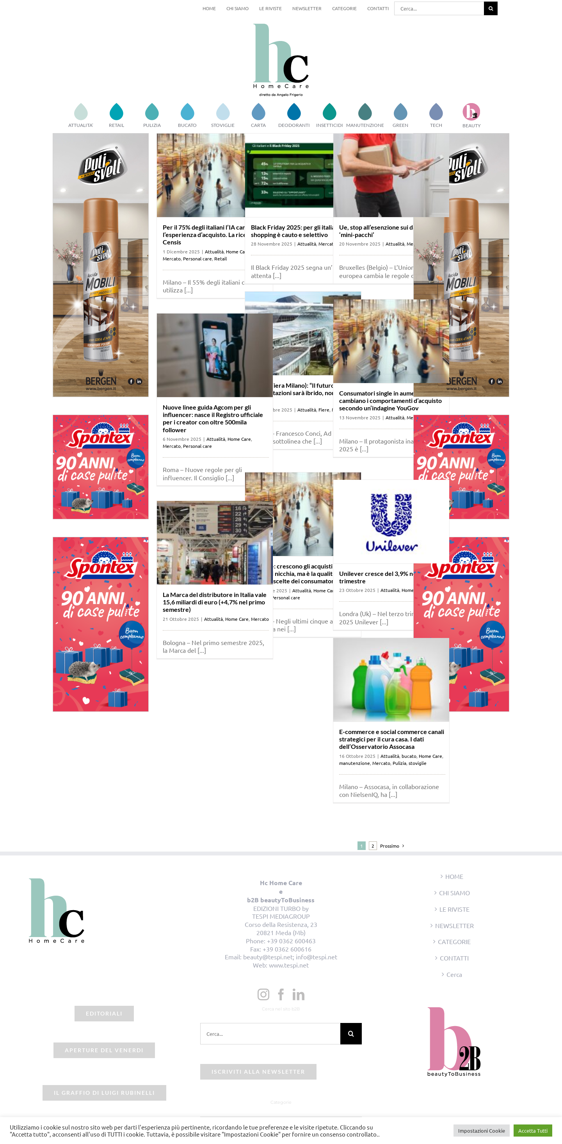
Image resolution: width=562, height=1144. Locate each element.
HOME (454, 876)
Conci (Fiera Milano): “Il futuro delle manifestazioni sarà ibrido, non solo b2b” (300, 392)
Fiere (323, 409)
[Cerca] (491, 8)
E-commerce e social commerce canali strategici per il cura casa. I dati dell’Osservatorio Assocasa (391, 739)
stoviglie (418, 763)
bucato (409, 756)
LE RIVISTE (454, 909)
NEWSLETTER (454, 925)
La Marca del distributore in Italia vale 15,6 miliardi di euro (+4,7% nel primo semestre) (215, 602)
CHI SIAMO (454, 892)
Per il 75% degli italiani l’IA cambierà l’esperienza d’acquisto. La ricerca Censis (212, 234)
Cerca (454, 974)
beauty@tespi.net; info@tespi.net (290, 956)
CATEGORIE (454, 941)
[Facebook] (281, 994)
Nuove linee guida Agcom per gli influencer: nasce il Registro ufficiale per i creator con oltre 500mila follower (213, 418)
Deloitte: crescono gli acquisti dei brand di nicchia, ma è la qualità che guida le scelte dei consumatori (299, 573)
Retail (220, 258)
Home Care (239, 439)
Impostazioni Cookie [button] (481, 1130)
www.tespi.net (289, 965)
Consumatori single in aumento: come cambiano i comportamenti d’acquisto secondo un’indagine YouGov (390, 400)
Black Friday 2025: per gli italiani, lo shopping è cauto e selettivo (299, 230)
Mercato (172, 258)
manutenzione (354, 763)
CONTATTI (454, 958)
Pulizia (399, 763)
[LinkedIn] (298, 994)
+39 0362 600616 (287, 949)
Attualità (214, 251)
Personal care (197, 258)
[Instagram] (263, 994)
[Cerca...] (439, 8)
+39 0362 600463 (291, 940)
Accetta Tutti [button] (533, 1130)
